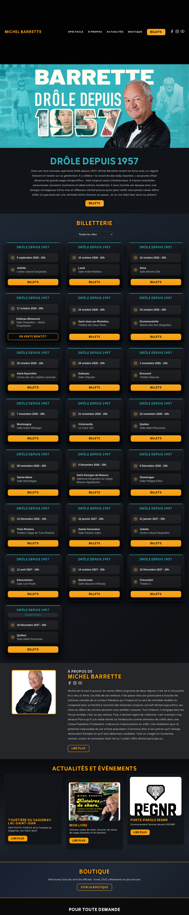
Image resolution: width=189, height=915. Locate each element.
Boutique (135, 32)
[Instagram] (177, 32)
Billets (156, 32)
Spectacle (75, 32)
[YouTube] (182, 32)
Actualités (115, 32)
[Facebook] (172, 32)
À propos (95, 32)
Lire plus (17, 842)
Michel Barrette (23, 32)
